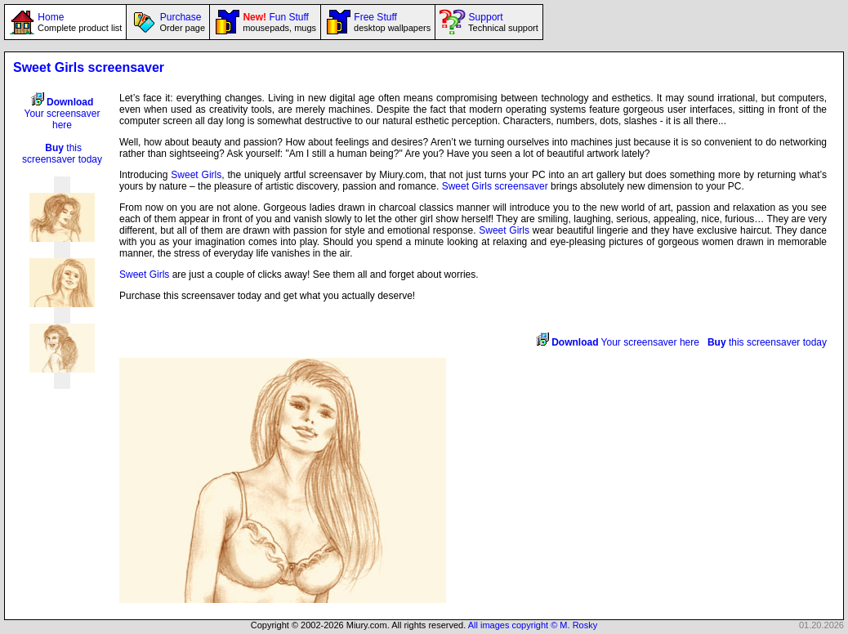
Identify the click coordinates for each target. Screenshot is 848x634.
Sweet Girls (196, 175)
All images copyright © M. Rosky (533, 625)
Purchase (181, 22)
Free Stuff (391, 22)
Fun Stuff (278, 22)
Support (502, 22)
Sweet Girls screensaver (495, 186)
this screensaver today (62, 153)
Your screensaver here (62, 113)
